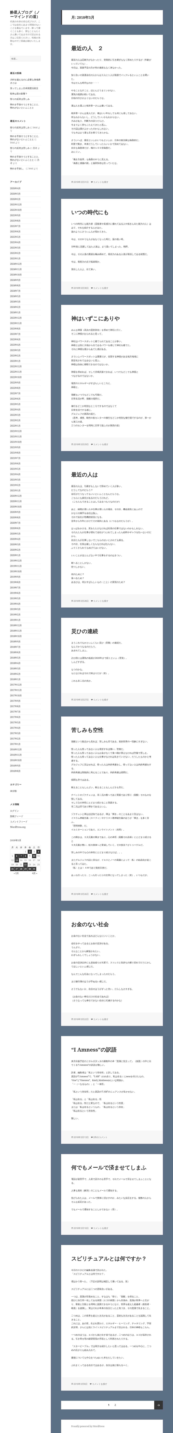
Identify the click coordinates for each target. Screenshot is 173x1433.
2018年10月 (16, 636)
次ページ (158, 1405)
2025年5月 (15, 236)
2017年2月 (15, 738)
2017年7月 (15, 711)
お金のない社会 (90, 924)
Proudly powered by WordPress (87, 1426)
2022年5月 (15, 404)
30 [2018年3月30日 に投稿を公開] (30, 868)
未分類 (13, 790)
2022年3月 (15, 414)
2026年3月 (15, 193)
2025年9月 (15, 215)
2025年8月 (15, 220)
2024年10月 (16, 274)
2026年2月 (15, 199)
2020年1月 (15, 555)
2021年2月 (15, 485)
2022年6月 (15, 398)
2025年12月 (16, 204)
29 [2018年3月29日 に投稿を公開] (25, 868)
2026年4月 (15, 188)
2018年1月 (15, 679)
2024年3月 (15, 301)
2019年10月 (16, 571)
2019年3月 (15, 609)
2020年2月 (15, 549)
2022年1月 (15, 425)
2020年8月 (15, 517)
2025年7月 (15, 226)
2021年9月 (15, 447)
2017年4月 (15, 727)
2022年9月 (15, 382)
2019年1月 (15, 619)
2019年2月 (15, 614)
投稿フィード (16, 816)
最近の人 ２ (87, 48)
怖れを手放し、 (17, 168)
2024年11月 (16, 269)
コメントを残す (100, 181)
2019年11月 (16, 565)
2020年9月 (15, 512)
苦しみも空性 (87, 729)
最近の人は (84, 474)
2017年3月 (15, 733)
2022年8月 (15, 387)
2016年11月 (16, 754)
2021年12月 (16, 431)
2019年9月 (15, 576)
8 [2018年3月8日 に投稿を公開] (25, 855)
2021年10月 (16, 441)
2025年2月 (15, 253)
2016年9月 (15, 765)
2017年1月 (15, 744)
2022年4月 (15, 409)
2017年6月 (15, 717)
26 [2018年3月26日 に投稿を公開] (12, 868)
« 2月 (16, 873)
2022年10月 (16, 377)
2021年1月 (15, 490)
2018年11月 (16, 630)
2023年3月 (15, 350)
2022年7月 (15, 393)
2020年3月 (15, 544)
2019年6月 (15, 592)
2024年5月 (15, 296)
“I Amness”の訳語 (94, 1049)
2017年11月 (16, 690)
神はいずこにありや (95, 318)
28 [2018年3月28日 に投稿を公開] (21, 868)
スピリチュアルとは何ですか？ (109, 1258)
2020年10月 (16, 506)
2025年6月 (15, 231)
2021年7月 (15, 458)
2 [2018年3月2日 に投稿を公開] (29, 851)
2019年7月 (15, 587)
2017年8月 (15, 706)
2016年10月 (16, 760)
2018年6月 (15, 652)
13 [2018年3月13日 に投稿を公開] (17, 860)
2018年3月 (15, 668)
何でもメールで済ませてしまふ (109, 1167)
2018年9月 (15, 641)
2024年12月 (16, 263)
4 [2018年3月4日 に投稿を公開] (38, 851)
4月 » (34, 873)
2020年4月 (15, 539)
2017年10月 (16, 695)
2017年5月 (15, 722)
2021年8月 (15, 452)
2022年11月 (16, 371)
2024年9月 (15, 280)
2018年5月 (15, 657)
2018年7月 (15, 646)
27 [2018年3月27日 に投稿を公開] (17, 868)
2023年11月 (16, 323)
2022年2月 (15, 420)
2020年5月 (15, 533)
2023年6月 (15, 339)
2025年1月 (15, 258)
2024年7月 (15, 290)
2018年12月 (16, 625)
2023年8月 (15, 328)
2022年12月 (16, 366)
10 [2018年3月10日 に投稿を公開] (34, 855)
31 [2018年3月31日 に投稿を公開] (34, 868)
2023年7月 (15, 333)
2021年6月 (15, 463)
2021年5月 (15, 468)
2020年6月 (15, 528)
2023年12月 (16, 317)
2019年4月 (15, 603)
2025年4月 (15, 242)
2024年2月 (15, 307)
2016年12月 (16, 749)
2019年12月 (16, 560)
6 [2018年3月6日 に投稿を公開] (16, 855)
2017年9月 (15, 700)
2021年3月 (15, 479)
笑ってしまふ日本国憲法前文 (24, 88)
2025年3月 (15, 247)
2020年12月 (16, 495)
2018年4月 (15, 663)
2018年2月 (15, 673)
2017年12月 (16, 684)
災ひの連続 (84, 631)
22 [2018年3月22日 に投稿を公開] (25, 864)
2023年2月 (15, 355)
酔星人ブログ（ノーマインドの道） (25, 14)
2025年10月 (16, 209)
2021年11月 (16, 436)
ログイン (14, 810)
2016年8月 (15, 771)
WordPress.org (18, 826)
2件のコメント (100, 1137)
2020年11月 (16, 501)
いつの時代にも (90, 212)
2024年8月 (15, 285)
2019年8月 (15, 582)
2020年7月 (15, 522)
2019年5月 (15, 598)
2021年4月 (15, 474)
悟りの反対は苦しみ (20, 99)
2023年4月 (15, 344)
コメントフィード (18, 821)
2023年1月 (15, 360)
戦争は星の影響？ (18, 93)
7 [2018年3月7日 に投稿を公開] (21, 855)
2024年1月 (15, 312)
